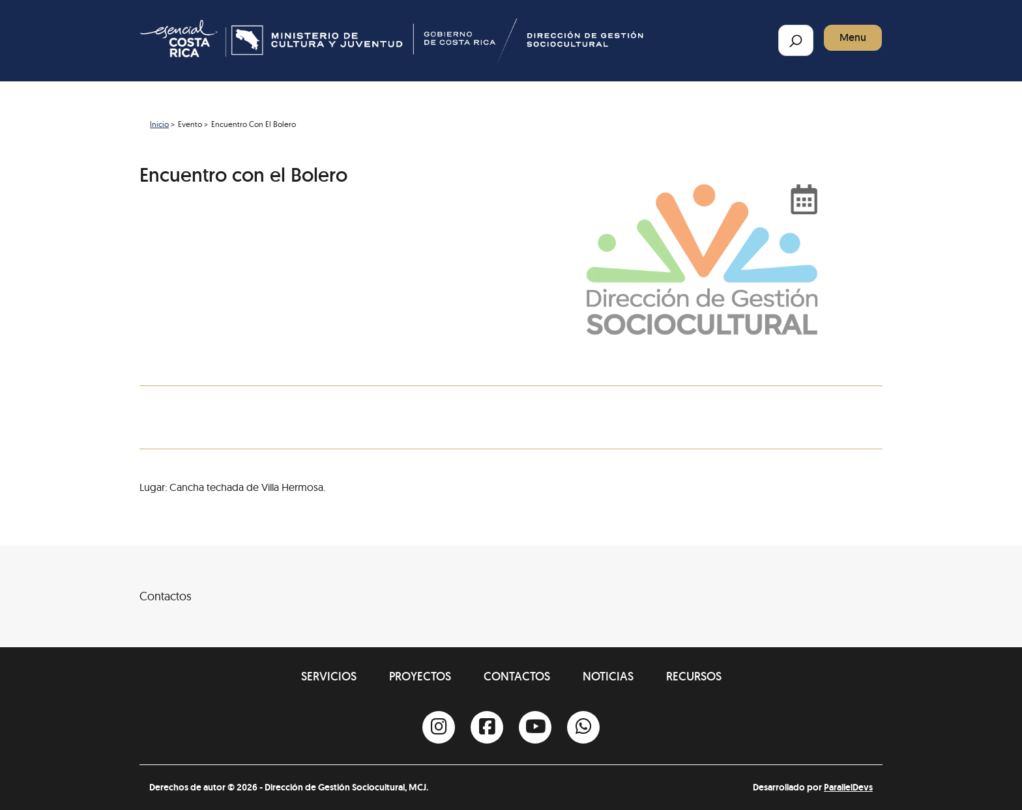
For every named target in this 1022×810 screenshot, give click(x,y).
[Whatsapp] (583, 727)
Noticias (608, 676)
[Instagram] (438, 727)
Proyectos (420, 676)
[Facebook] (487, 727)
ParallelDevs (848, 787)
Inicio (159, 124)
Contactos (517, 676)
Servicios (329, 676)
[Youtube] (535, 727)
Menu (853, 37)
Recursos (694, 676)
